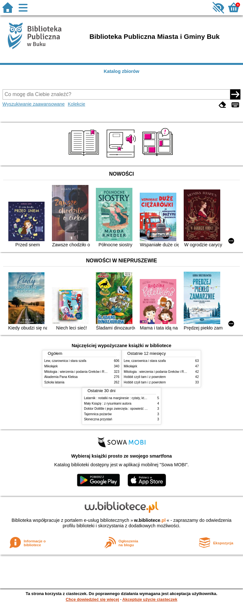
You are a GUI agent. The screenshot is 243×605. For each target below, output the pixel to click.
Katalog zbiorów (121, 71)
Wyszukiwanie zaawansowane (34, 104)
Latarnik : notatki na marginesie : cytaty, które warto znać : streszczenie (135, 398)
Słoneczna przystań (98, 419)
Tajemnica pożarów (98, 414)
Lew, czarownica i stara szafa (65, 361)
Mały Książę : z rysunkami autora (107, 403)
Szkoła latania (54, 382)
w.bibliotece (150, 520)
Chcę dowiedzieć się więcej (92, 599)
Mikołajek (51, 366)
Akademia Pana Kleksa (61, 377)
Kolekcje (76, 104)
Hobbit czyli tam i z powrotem (145, 377)
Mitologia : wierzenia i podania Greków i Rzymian (79, 371)
